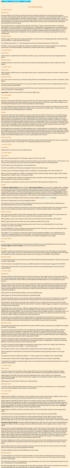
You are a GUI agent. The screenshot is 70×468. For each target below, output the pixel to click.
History (26, 1)
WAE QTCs (47, 198)
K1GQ (6, 1)
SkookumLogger (16, 1)
